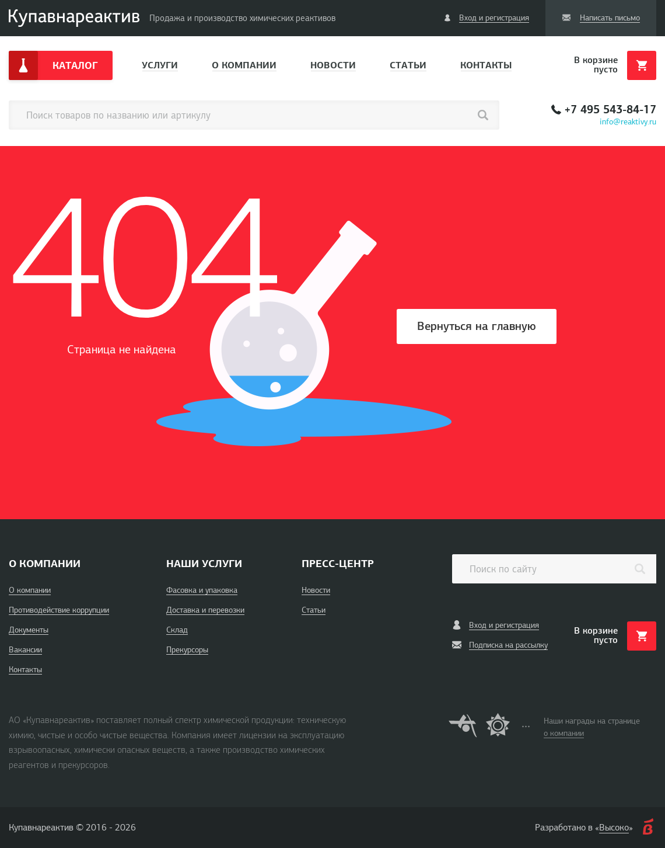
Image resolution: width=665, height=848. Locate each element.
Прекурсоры (187, 650)
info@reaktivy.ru (628, 122)
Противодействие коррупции (59, 610)
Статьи (408, 65)
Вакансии (25, 650)
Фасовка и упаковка (201, 590)
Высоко (614, 827)
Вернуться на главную (476, 326)
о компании (564, 733)
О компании (244, 65)
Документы (28, 630)
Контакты (486, 65)
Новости (333, 65)
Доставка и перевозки (205, 610)
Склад (177, 630)
